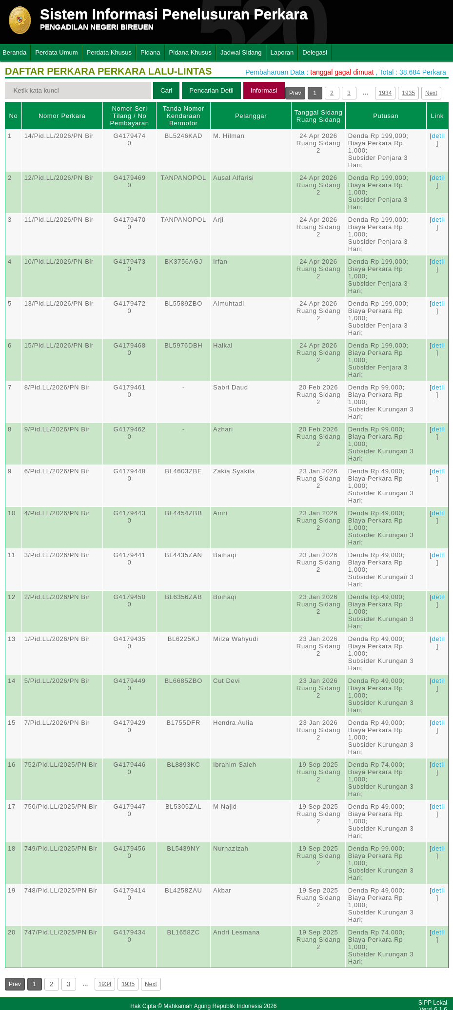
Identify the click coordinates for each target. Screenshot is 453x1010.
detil (438, 135)
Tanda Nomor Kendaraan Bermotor (183, 116)
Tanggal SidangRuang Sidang (319, 116)
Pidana (150, 52)
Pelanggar (251, 115)
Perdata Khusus (109, 52)
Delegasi (314, 52)
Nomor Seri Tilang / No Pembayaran (129, 116)
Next (431, 93)
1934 (385, 93)
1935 (408, 93)
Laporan (282, 52)
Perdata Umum (56, 52)
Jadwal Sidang (241, 52)
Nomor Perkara (62, 115)
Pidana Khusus (190, 52)
